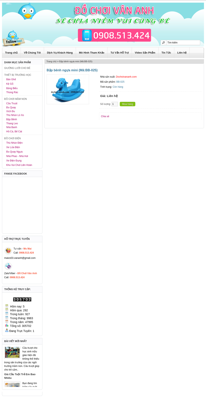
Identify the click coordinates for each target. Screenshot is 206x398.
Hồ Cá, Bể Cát (14, 131)
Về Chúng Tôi (32, 52)
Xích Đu (10, 111)
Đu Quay (11, 107)
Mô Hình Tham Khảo (91, 52)
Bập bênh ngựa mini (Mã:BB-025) (75, 61)
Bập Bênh (11, 119)
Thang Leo (12, 123)
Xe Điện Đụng (13, 160)
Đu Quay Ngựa (14, 151)
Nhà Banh (11, 127)
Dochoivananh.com (126, 76)
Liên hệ (181, 52)
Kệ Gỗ (9, 83)
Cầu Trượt (11, 103)
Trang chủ (11, 52)
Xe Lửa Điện (13, 147)
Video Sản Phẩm (145, 52)
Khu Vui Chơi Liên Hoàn (19, 165)
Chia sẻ (105, 116)
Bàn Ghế (11, 79)
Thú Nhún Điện (14, 142)
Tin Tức (166, 52)
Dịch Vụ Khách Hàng (60, 52)
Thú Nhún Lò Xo (15, 115)
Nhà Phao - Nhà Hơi (17, 156)
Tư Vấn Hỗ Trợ (119, 52)
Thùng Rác (12, 92)
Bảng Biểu (12, 88)
